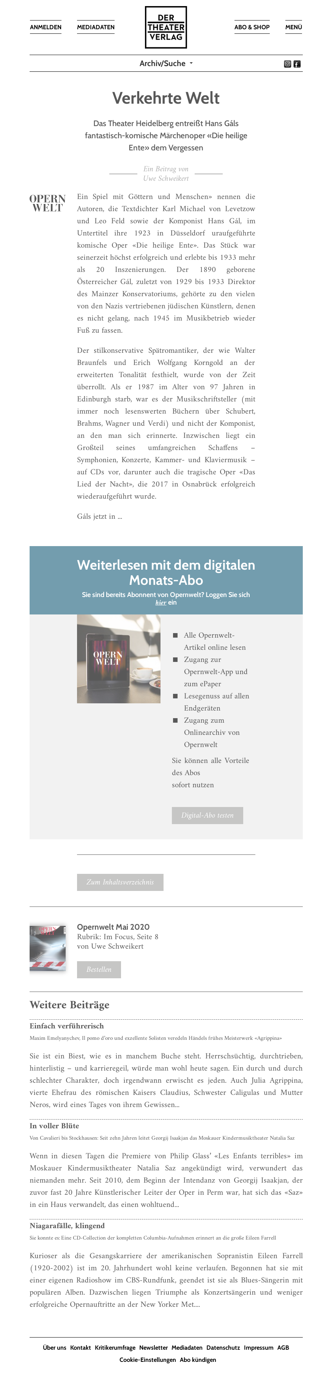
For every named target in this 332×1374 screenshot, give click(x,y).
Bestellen (99, 970)
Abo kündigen (198, 1359)
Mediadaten (187, 1347)
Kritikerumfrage (115, 1347)
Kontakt (80, 1347)
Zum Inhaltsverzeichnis (120, 882)
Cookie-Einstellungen (148, 1359)
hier (161, 603)
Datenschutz (223, 1347)
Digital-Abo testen (207, 816)
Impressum (259, 1347)
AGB (283, 1347)
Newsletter (153, 1347)
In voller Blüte (54, 1126)
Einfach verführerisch (67, 1026)
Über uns (54, 1347)
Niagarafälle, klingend (67, 1226)
